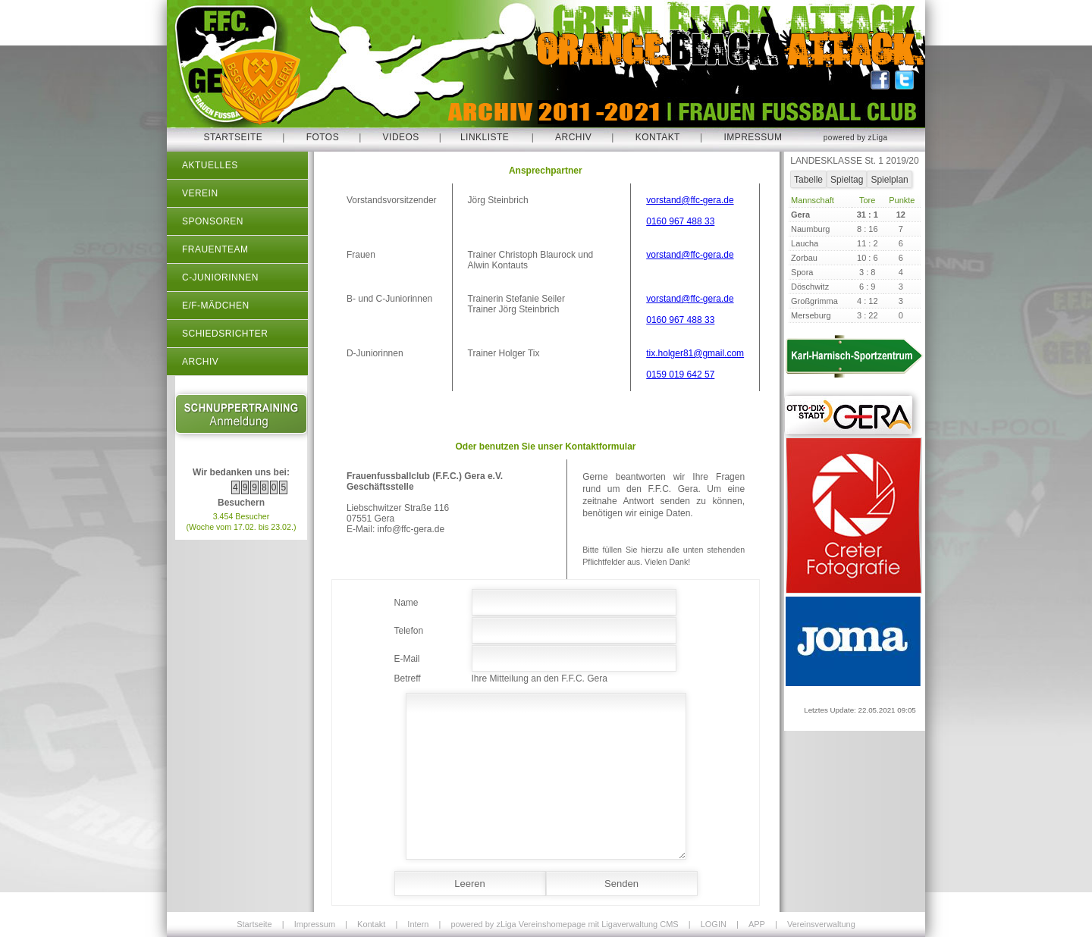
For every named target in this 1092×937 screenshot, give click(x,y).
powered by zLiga (856, 137)
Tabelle (808, 179)
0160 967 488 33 (680, 221)
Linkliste (484, 137)
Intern (417, 924)
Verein (200, 193)
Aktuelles (210, 165)
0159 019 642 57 (680, 374)
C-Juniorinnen (220, 277)
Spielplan (889, 179)
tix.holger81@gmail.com (695, 353)
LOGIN (713, 924)
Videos (401, 137)
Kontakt (657, 137)
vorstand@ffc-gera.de (689, 200)
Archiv (573, 137)
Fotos (323, 137)
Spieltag (846, 179)
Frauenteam (215, 249)
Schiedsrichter (225, 333)
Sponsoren (212, 221)
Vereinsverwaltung (821, 924)
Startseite (232, 137)
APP (756, 924)
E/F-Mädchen (215, 305)
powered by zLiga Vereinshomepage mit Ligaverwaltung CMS (564, 924)
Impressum (752, 137)
